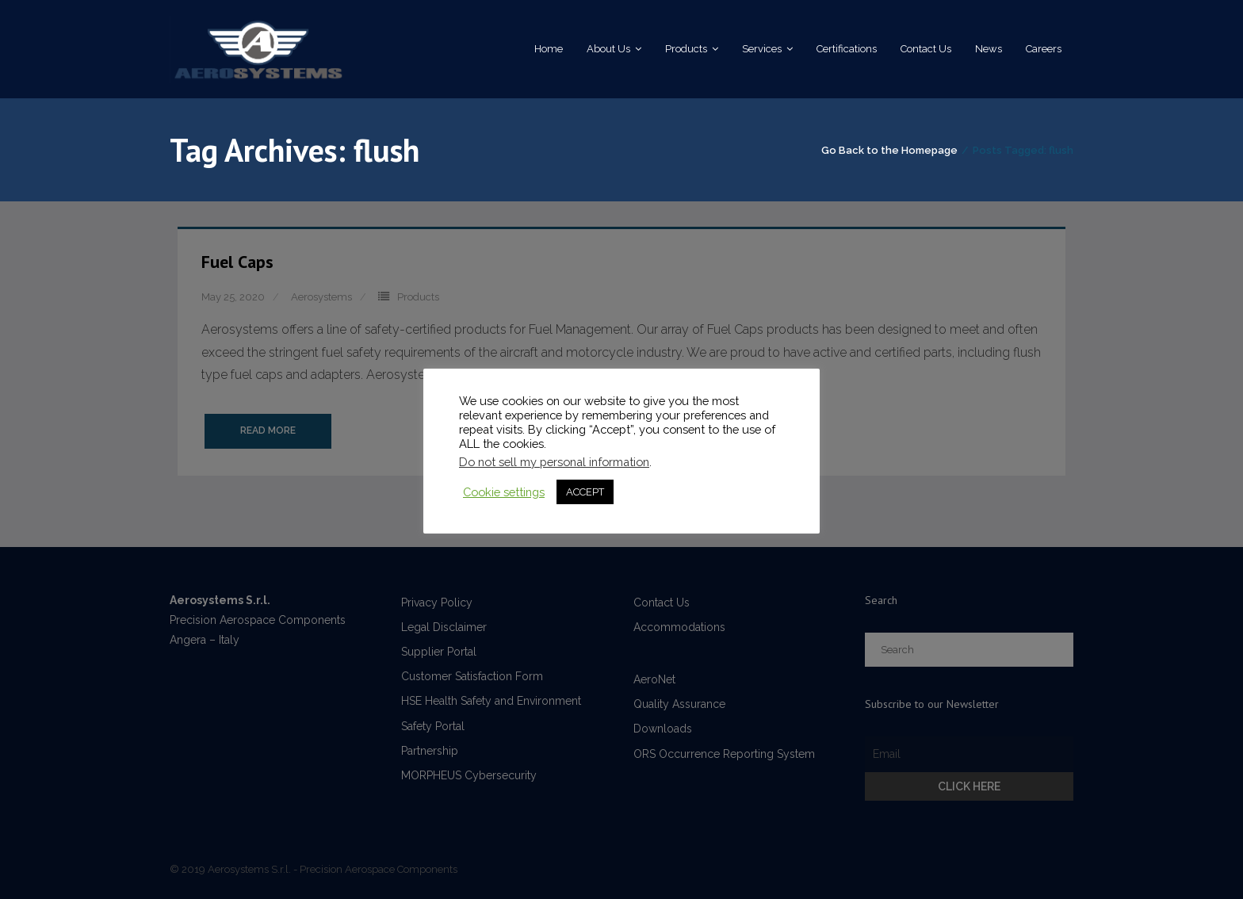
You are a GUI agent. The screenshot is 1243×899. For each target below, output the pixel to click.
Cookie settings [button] (504, 492)
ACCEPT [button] (585, 492)
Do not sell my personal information (554, 462)
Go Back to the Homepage (889, 150)
